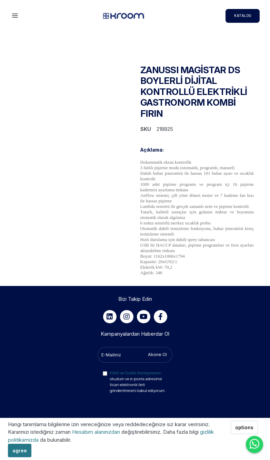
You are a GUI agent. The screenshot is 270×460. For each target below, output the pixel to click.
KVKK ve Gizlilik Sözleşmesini (135, 372)
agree (19, 450)
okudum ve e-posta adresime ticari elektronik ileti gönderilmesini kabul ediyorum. (138, 381)
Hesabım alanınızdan (96, 432)
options (244, 427)
